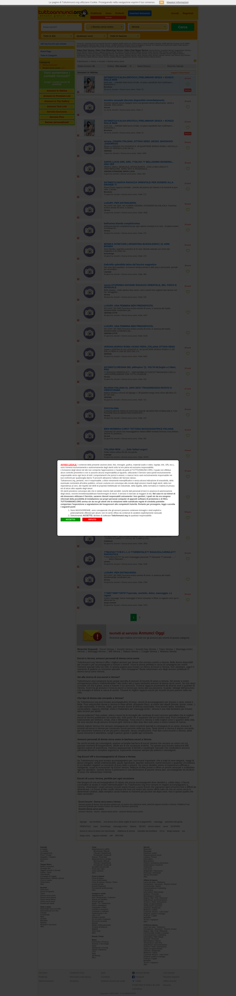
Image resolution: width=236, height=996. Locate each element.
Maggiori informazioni (177, 2)
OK (161, 2)
